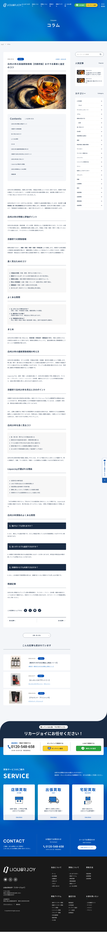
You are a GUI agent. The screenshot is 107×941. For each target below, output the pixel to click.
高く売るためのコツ (18, 135)
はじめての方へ (26, 5)
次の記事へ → (61, 624)
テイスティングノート (84, 113)
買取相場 (80, 225)
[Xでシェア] (25, 614)
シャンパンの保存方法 (84, 177)
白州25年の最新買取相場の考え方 (22, 151)
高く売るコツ (81, 134)
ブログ (81, 107)
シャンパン (80, 171)
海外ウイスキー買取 (57, 912)
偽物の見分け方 (82, 123)
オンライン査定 (91, 5)
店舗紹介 (54, 888)
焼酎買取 (54, 927)
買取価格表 (73, 890)
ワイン (79, 182)
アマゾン (89, 919)
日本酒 (79, 139)
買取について (43, 5)
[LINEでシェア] (34, 614)
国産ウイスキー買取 (57, 914)
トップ (2, 44)
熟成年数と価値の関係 (84, 155)
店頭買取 (80, 219)
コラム (79, 118)
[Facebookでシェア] (30, 614)
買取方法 (51, 5)
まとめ (14, 145)
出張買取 (88, 888)
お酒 (80, 129)
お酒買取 (80, 203)
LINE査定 (81, 5)
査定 (78, 209)
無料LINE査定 (91, 757)
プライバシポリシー (8, 913)
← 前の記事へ (12, 624)
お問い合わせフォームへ (87, 857)
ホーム (54, 883)
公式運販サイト (91, 912)
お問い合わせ (55, 895)
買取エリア (73, 893)
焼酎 (78, 150)
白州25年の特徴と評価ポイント (21, 124)
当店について (35, 5)
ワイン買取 (55, 917)
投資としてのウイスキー (84, 187)
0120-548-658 (25, 755)
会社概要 (54, 885)
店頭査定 (71, 922)
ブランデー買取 (56, 922)
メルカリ (89, 917)
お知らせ (54, 890)
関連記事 (14, 178)
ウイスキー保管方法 (83, 166)
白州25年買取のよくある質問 (20, 172)
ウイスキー (80, 161)
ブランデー (80, 193)
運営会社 (20, 913)
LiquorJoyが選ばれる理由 (20, 167)
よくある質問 (67, 5)
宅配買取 (80, 214)
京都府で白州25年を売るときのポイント (24, 156)
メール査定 (72, 919)
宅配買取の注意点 (82, 145)
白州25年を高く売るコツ (19, 162)
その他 (54, 929)
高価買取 (80, 230)
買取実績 (72, 888)
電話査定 (71, 912)
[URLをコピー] (39, 614)
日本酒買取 (55, 924)
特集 (78, 198)
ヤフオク (89, 914)
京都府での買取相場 (18, 129)
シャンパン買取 (56, 919)
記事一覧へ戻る (42, 640)
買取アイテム (58, 5)
